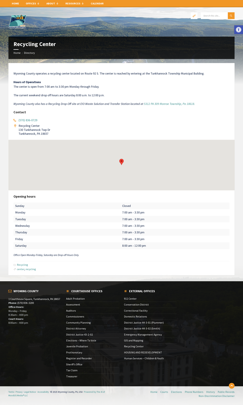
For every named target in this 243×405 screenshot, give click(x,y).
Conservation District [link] (136, 304)
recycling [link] (30, 269)
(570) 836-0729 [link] (28, 120)
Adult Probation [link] (75, 298)
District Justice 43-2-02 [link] (79, 334)
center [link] (20, 269)
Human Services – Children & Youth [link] (144, 358)
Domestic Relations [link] (135, 316)
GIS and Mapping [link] (133, 340)
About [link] (52, 3)
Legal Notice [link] (30, 391)
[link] (238, 29)
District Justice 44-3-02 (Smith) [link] (142, 328)
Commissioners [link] (75, 316)
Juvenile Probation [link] (77, 346)
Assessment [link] (73, 304)
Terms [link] (11, 391)
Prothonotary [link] (74, 352)
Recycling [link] (22, 264)
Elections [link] (176, 392)
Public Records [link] (226, 392)
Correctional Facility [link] (135, 310)
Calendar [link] (97, 3)
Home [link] (15, 3)
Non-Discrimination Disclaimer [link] (217, 396)
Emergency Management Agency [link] (143, 334)
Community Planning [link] (78, 322)
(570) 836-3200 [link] (25, 303)
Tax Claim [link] (71, 370)
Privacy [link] (19, 391)
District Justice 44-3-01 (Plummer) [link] (144, 322)
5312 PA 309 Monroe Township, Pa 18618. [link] (169, 104)
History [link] (210, 392)
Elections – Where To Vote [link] (81, 340)
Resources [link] (74, 3)
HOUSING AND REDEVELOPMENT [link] (143, 352)
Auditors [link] (71, 310)
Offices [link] (33, 3)
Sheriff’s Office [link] (74, 364)
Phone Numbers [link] (194, 392)
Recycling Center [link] (134, 346)
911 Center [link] (130, 298)
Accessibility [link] (43, 391)
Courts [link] (164, 392)
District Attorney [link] (76, 328)
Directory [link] (29, 52)
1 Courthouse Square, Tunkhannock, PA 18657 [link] (34, 299)
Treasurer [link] (71, 376)
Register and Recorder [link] (79, 358)
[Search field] (218, 15)
